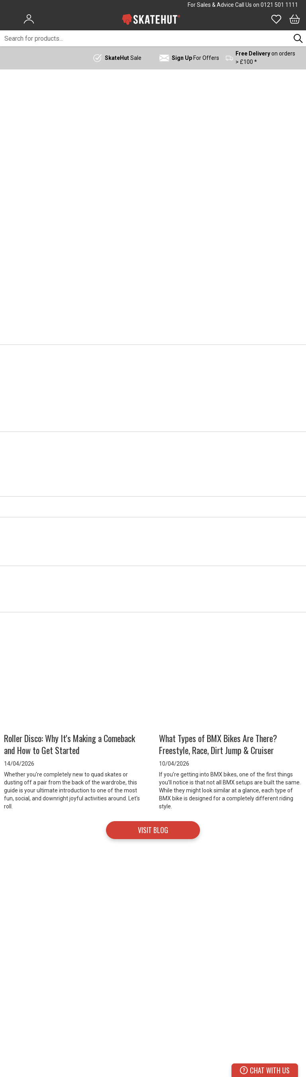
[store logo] (151, 19)
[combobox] (145, 38)
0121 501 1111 (279, 5)
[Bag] (294, 19)
